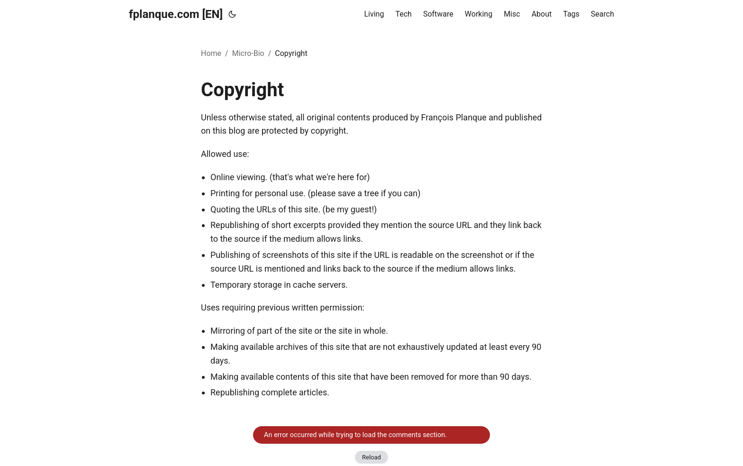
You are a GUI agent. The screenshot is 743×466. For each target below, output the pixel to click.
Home (211, 53)
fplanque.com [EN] (176, 14)
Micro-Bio (248, 53)
